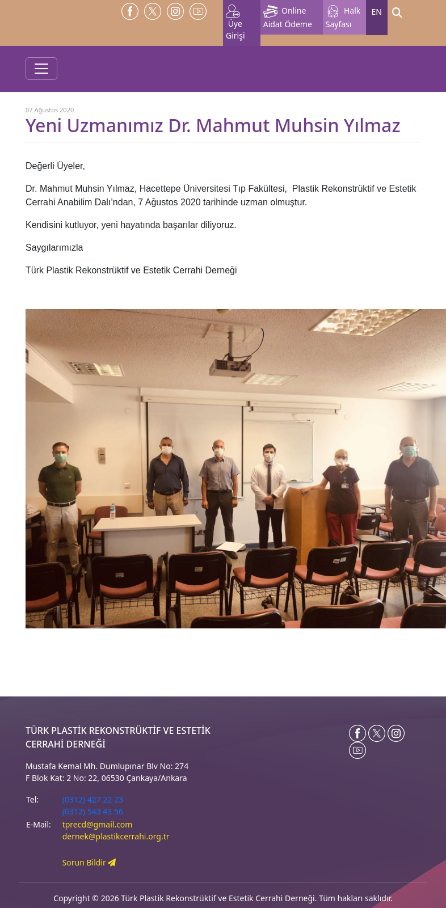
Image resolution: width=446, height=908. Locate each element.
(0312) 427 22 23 (92, 799)
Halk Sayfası (343, 17)
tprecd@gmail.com (97, 824)
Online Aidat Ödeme (287, 17)
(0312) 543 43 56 (92, 811)
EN (377, 11)
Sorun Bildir (89, 862)
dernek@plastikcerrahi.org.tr (116, 836)
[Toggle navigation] (41, 68)
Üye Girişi (235, 23)
